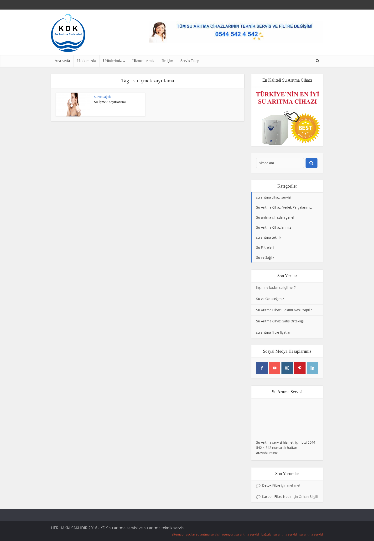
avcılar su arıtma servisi (202, 534)
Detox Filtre (271, 485)
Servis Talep (189, 61)
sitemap (178, 534)
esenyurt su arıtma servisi (240, 534)
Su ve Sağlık (102, 97)
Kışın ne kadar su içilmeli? (276, 287)
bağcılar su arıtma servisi (279, 534)
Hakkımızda (86, 61)
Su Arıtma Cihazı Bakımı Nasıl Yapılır (284, 310)
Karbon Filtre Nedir (277, 496)
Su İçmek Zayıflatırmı (110, 102)
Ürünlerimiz (112, 61)
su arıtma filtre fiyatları (273, 332)
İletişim (167, 61)
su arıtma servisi (311, 534)
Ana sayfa (62, 61)
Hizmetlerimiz (143, 61)
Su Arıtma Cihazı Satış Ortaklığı (280, 321)
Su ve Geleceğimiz (270, 298)
